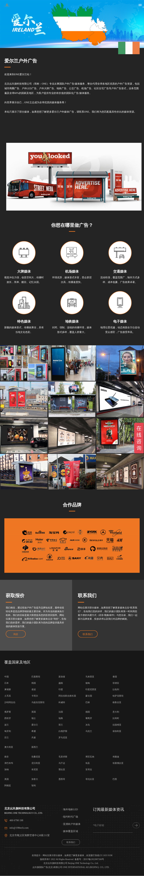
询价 (15, 641)
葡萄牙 (88, 840)
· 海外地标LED (70, 840)
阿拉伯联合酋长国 (67, 818)
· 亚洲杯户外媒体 (71, 854)
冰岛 (87, 847)
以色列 (116, 812)
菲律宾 (116, 805)
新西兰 (34, 869)
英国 (33, 834)
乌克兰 (88, 853)
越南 (61, 805)
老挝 (33, 812)
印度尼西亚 (90, 812)
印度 (61, 812)
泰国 (115, 799)
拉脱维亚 (117, 847)
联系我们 (88, 641)
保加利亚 (117, 853)
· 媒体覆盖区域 (70, 861)
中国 (6, 799)
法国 (61, 834)
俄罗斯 (7, 834)
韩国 (33, 805)
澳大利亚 (8, 869)
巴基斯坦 (35, 799)
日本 (6, 805)
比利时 (116, 840)
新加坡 (62, 799)
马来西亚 (89, 799)
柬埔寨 (7, 812)
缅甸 (87, 805)
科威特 (62, 824)
